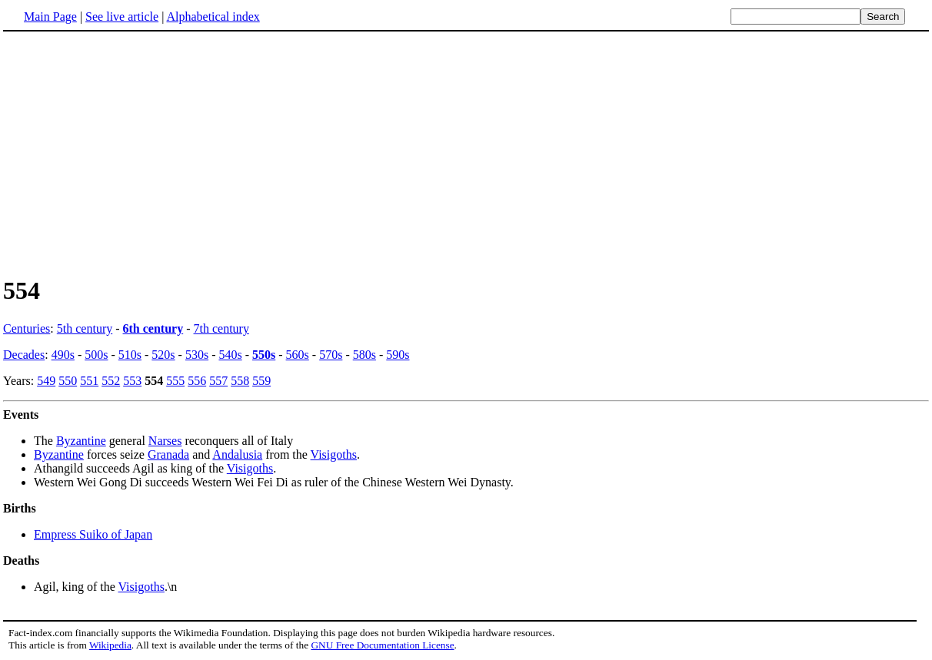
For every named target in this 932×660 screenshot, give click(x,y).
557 (218, 380)
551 (89, 380)
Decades (24, 354)
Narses (165, 440)
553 (132, 380)
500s (96, 354)
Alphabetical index (212, 16)
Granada (168, 454)
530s (196, 354)
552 (111, 380)
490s (63, 354)
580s (364, 354)
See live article (121, 16)
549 (46, 380)
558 (240, 380)
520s (163, 354)
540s (229, 354)
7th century (221, 328)
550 (67, 380)
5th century (84, 328)
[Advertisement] (132, 152)
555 (175, 380)
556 (197, 380)
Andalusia (237, 454)
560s (297, 354)
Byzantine (81, 440)
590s (397, 354)
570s (330, 354)
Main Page (50, 16)
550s (263, 354)
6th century (153, 328)
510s (129, 354)
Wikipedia (110, 645)
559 (261, 380)
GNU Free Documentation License (382, 645)
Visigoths (334, 454)
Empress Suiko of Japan (93, 534)
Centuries (26, 328)
